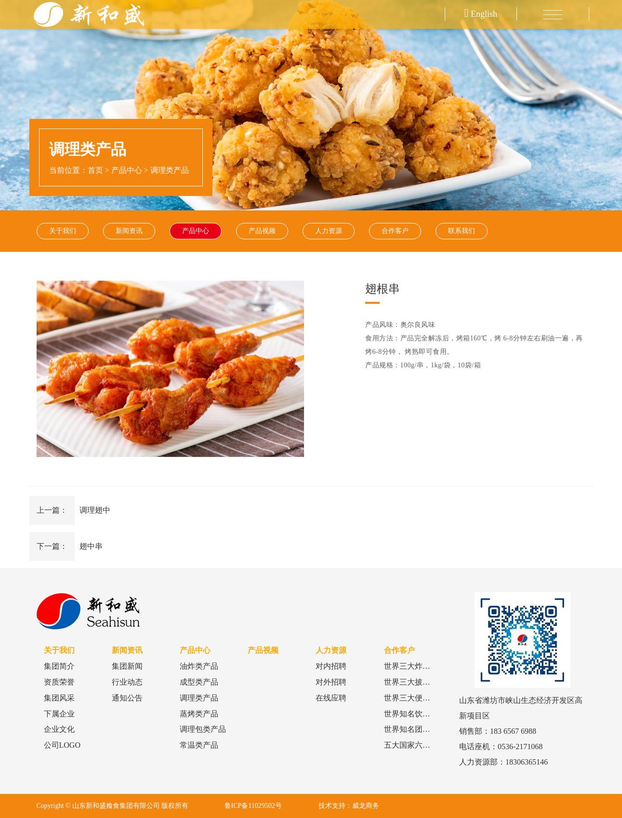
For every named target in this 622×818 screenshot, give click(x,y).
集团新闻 (127, 666)
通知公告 (127, 698)
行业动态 (127, 682)
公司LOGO (62, 745)
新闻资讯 (129, 230)
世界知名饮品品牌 (415, 714)
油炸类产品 (199, 666)
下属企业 (59, 714)
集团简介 (59, 666)
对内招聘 (331, 666)
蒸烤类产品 (199, 714)
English (480, 14)
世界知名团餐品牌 (415, 729)
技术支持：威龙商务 (348, 805)
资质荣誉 (59, 682)
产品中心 (126, 170)
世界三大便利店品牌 (418, 698)
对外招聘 (331, 682)
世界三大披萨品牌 (415, 682)
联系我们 (461, 230)
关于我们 (62, 230)
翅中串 (91, 546)
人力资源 (328, 230)
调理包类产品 (203, 729)
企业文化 (59, 729)
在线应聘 (331, 698)
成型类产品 (199, 682)
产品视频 (262, 230)
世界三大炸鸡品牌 (415, 666)
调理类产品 (169, 170)
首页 (95, 170)
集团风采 (59, 698)
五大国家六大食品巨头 (422, 745)
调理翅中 (94, 510)
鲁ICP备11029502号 (253, 805)
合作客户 (395, 230)
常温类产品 (199, 745)
